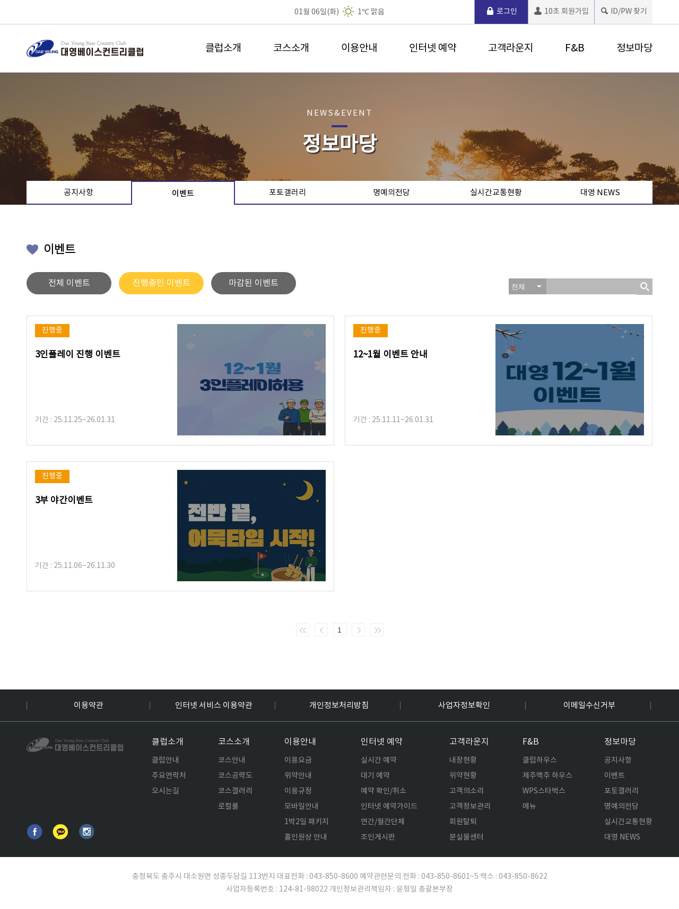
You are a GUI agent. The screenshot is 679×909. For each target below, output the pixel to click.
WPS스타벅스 (544, 791)
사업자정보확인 (464, 706)
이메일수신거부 (589, 706)
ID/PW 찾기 (623, 11)
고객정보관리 (470, 806)
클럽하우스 (540, 760)
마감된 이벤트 (253, 283)
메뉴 (529, 806)
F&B (575, 48)
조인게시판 (378, 837)
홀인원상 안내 (305, 837)
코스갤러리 (235, 791)
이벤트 (183, 193)
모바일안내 (301, 806)
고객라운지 (510, 48)
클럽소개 (223, 48)
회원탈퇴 (463, 822)
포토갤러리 (287, 192)
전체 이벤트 (69, 283)
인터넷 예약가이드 (389, 806)
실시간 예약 (379, 760)
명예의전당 (391, 192)
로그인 (501, 11)
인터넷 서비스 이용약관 (214, 706)
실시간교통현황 (496, 192)
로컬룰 (228, 806)
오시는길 (165, 791)
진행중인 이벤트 (161, 283)
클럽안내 (165, 760)
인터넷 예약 (432, 48)
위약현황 (463, 776)
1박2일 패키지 (306, 822)
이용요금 (298, 760)
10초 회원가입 (561, 11)
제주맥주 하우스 (547, 776)
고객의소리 (466, 791)
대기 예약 (375, 776)
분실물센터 (466, 837)
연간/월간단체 (383, 822)
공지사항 (78, 192)
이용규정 (298, 791)
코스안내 (232, 760)
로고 (85, 48)
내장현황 (463, 760)
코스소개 (291, 48)
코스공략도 (235, 776)
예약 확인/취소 (383, 791)
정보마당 (634, 48)
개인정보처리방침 (339, 706)
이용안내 (359, 48)
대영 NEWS (600, 192)
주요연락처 (169, 776)
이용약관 (88, 706)
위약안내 (298, 776)
